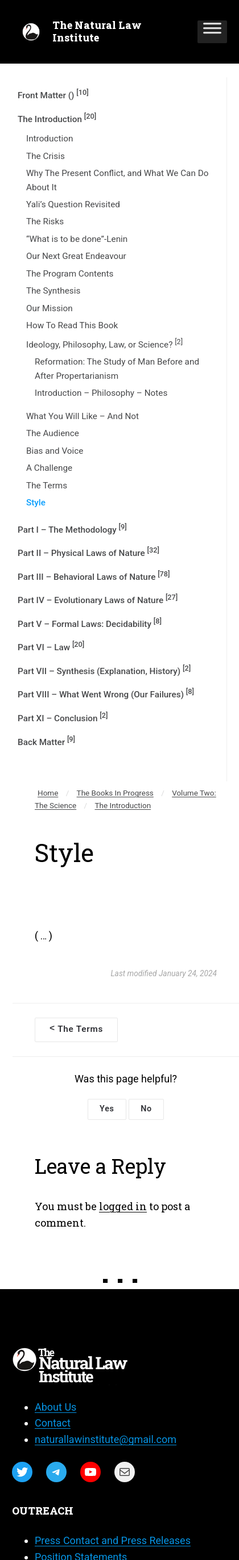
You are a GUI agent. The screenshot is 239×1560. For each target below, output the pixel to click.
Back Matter (46, 741)
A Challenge (49, 468)
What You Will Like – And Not (82, 416)
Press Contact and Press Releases (113, 1540)
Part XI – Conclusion (63, 717)
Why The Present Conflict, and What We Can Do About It (117, 180)
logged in (123, 1206)
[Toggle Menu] (212, 32)
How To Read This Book (72, 325)
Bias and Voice (54, 451)
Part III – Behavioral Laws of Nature (94, 576)
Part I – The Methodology (72, 528)
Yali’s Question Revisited (73, 204)
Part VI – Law (51, 646)
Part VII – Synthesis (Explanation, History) (104, 670)
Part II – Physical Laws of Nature (88, 552)
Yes (107, 1109)
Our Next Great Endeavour (76, 256)
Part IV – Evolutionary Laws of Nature (98, 599)
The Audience (52, 433)
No (146, 1109)
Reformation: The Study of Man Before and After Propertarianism (117, 368)
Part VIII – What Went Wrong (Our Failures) (106, 693)
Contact (53, 1423)
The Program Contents (69, 274)
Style (36, 502)
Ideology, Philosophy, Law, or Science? (104, 343)
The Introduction (57, 118)
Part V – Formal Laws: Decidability (90, 623)
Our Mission (49, 308)
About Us (55, 1407)
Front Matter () (53, 94)
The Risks (45, 221)
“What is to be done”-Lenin (76, 239)
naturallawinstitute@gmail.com (105, 1439)
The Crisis (45, 156)
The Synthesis (53, 291)
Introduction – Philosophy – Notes (101, 393)
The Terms (46, 485)
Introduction (49, 138)
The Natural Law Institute (97, 31)
